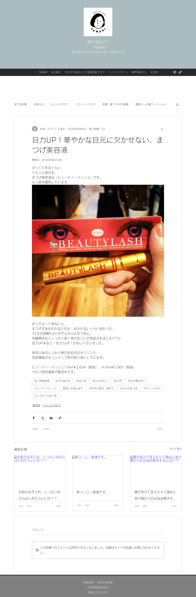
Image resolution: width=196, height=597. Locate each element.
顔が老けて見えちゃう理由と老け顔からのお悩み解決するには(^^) (155, 496)
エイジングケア (59, 104)
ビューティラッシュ (45, 388)
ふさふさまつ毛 (128, 388)
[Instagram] (175, 72)
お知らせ (39, 104)
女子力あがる (62, 381)
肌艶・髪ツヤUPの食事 (116, 104)
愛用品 (36, 405)
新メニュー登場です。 (93, 492)
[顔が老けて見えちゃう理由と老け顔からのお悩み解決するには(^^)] (156, 470)
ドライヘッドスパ (86, 104)
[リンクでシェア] (60, 418)
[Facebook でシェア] (33, 418)
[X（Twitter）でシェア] (42, 418)
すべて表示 (175, 449)
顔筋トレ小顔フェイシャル (151, 104)
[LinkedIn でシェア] (51, 418)
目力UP (118, 381)
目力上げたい (99, 381)
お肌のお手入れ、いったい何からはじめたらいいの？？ (39, 495)
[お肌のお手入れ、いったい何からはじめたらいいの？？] (40, 470)
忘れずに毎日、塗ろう (101, 388)
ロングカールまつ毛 (45, 395)
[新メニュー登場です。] (98, 470)
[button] (177, 104)
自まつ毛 (81, 381)
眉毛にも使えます (73, 388)
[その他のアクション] (162, 129)
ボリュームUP (151, 388)
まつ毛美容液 (41, 381)
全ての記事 (20, 104)
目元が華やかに (136, 381)
